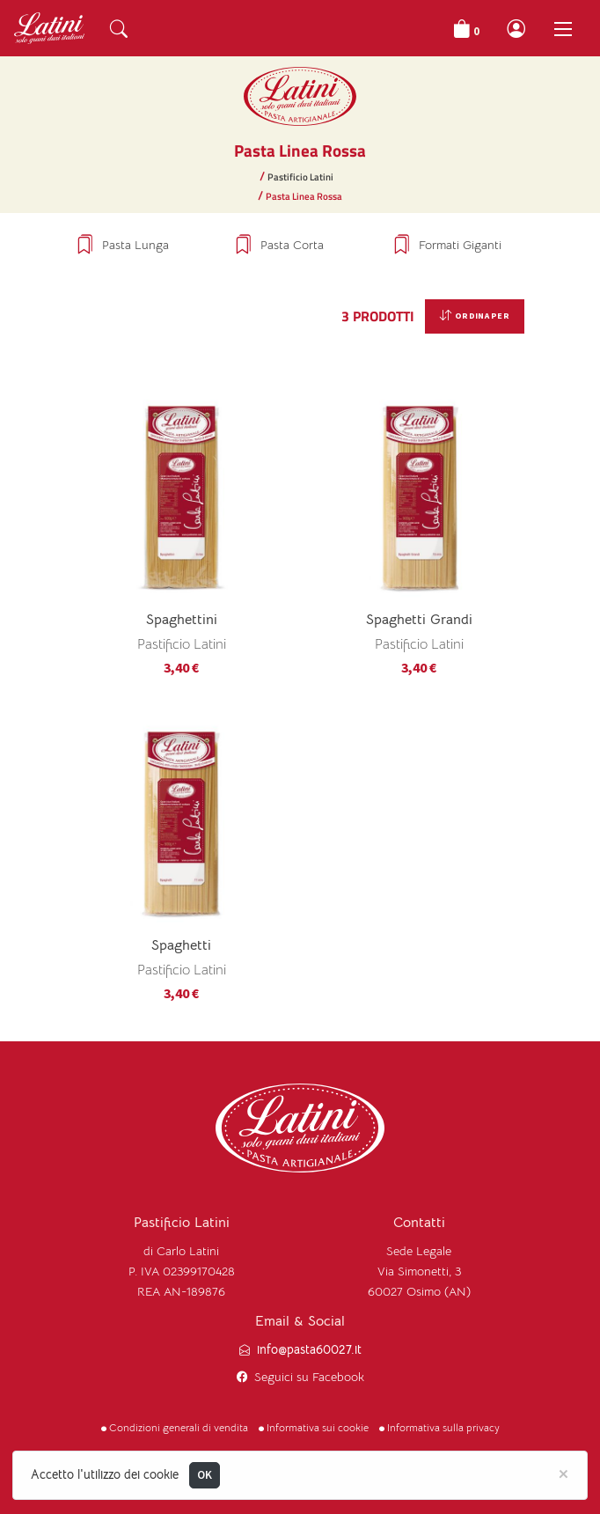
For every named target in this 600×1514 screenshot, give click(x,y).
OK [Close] (205, 1474)
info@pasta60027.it (309, 1349)
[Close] (563, 1473)
